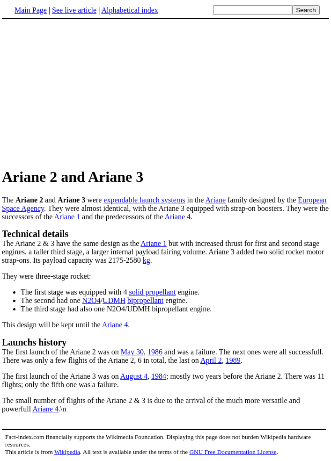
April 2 (211, 360)
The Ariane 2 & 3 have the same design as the (71, 243)
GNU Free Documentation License (232, 451)
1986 (154, 352)
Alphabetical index (129, 10)
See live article (74, 10)
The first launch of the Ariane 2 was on (165, 346)
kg (146, 260)
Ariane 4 (177, 217)
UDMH (114, 300)
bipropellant (145, 300)
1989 (233, 360)
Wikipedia (67, 451)
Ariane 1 (67, 217)
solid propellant (152, 292)
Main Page (31, 10)
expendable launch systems (144, 200)
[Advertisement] (165, 93)
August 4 (133, 376)
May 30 (132, 352)
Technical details (35, 234)
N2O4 (91, 300)
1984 (158, 376)
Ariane (216, 200)
